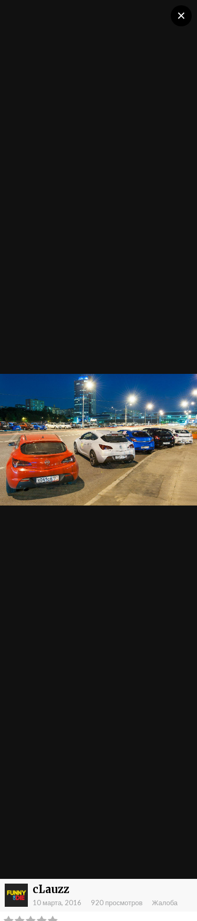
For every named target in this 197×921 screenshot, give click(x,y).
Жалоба (165, 902)
